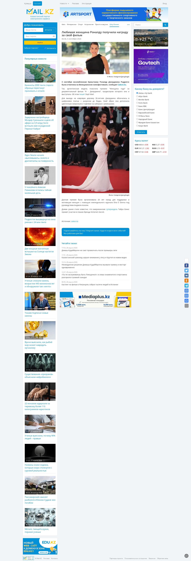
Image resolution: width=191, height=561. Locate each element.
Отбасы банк (144, 116)
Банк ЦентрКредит (146, 109)
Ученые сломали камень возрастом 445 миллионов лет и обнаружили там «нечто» (40, 274)
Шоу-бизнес (114, 24)
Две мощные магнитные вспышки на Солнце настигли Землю (40, 242)
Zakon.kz (122, 84)
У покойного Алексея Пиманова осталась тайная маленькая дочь (40, 180)
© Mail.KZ (38, 558)
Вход (165, 3)
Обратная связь (162, 558)
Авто (63, 24)
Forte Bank (142, 103)
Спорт (80, 24)
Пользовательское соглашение (136, 558)
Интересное (71, 24)
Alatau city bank (145, 93)
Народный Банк (145, 119)
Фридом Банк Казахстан (148, 122)
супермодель (111, 209)
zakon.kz (74, 221)
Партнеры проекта (116, 558)
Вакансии (152, 558)
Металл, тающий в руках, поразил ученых (40, 520)
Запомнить (51, 48)
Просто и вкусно (101, 24)
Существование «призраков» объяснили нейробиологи (40, 365)
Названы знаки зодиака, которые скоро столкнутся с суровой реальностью (40, 458)
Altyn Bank (142, 96)
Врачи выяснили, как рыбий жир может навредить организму (40, 335)
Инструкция (86, 3)
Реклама (75, 3)
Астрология (88, 24)
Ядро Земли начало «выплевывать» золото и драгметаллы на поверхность (40, 148)
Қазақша (27, 3)
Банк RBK (142, 106)
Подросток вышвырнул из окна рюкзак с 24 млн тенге (40, 211)
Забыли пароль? (31, 48)
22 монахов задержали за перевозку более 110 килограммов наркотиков (40, 397)
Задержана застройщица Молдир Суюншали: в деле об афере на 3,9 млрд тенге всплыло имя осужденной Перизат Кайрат (40, 113)
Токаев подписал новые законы (40, 304)
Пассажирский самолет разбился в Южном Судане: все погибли (40, 490)
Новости (64, 3)
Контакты (54, 558)
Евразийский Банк (146, 112)
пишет (82, 94)
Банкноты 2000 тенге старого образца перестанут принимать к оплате (40, 78)
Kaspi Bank (143, 126)
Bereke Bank (143, 99)
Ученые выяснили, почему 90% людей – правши (40, 427)
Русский (37, 3)
